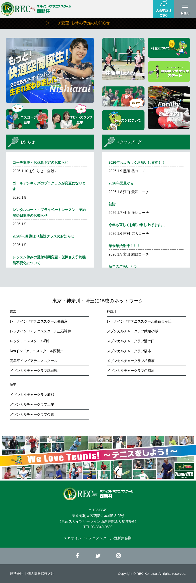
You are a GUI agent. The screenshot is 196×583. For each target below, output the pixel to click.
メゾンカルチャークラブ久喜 (32, 414)
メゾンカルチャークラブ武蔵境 (33, 370)
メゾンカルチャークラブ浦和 (32, 395)
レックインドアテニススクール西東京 (39, 321)
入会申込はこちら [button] (163, 8)
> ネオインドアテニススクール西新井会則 (98, 538)
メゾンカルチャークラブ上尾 (32, 404)
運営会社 (16, 573)
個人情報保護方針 (40, 573)
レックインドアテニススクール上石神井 (40, 331)
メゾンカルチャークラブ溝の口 (130, 341)
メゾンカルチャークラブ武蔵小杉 (132, 331)
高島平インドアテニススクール (33, 361)
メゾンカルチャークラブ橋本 (129, 351)
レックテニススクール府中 (30, 341)
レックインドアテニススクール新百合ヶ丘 (139, 321)
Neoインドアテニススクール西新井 (36, 351)
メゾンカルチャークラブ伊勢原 (130, 370)
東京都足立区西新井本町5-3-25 (98, 516)
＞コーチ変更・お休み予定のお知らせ (91, 23)
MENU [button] (185, 13)
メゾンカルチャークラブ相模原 (130, 361)
